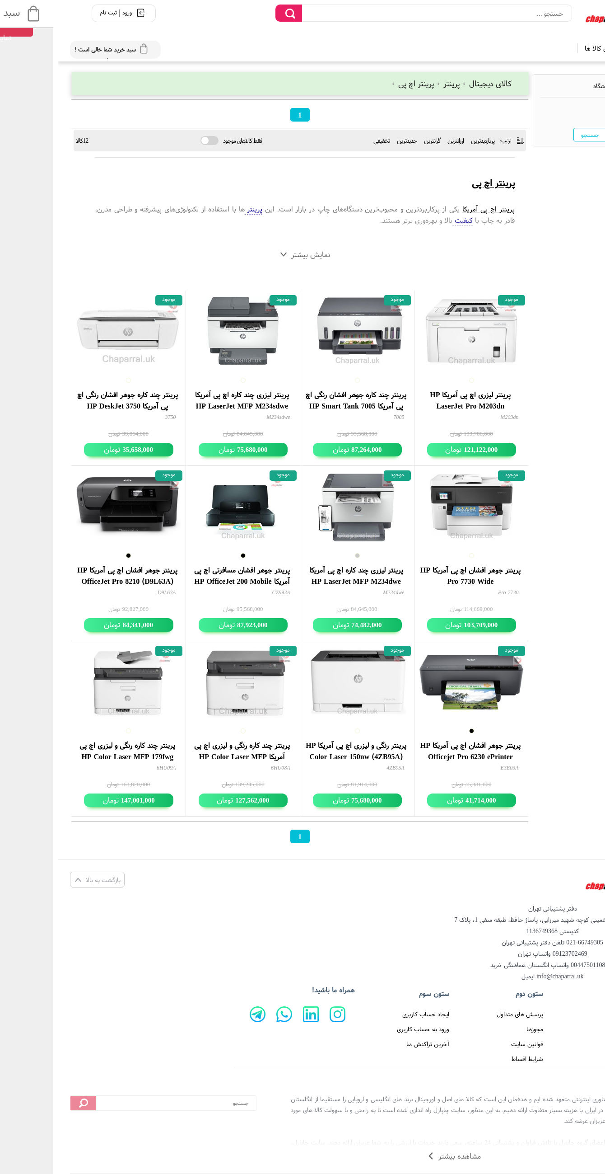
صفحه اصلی (564, 1014)
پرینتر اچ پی (355, 83)
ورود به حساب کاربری (365, 1028)
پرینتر (391, 83)
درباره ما (569, 1028)
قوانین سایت (469, 1043)
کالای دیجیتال (429, 83)
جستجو (532, 134)
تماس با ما (566, 1043)
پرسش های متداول (462, 1014)
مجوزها (477, 1028)
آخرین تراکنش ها (370, 1043)
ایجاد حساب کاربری (367, 1014)
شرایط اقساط (469, 1058)
